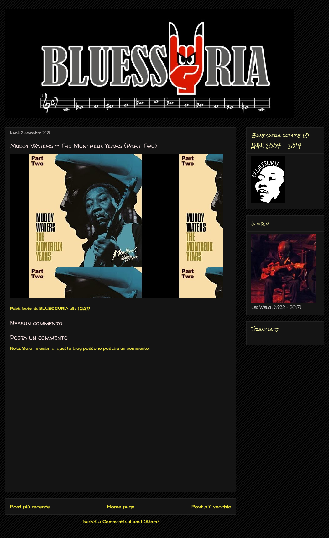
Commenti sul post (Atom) (130, 521)
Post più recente (30, 506)
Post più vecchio (211, 506)
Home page (120, 506)
